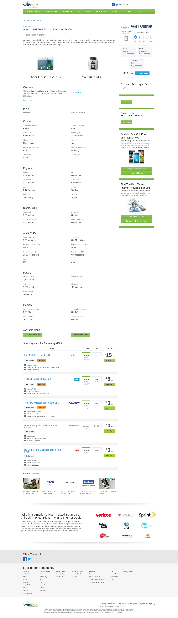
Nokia (42, 587)
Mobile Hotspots (61, 574)
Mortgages (127, 11)
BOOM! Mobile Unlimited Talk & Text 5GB (42, 451)
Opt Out (151, 604)
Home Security (101, 11)
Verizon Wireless (28, 574)
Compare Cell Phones (31, 20)
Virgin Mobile (27, 585)
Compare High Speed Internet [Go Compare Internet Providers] (136, 221)
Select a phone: (126, 32)
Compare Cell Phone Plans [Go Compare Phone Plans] (136, 169)
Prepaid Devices (94, 577)
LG (41, 582)
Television (75, 577)
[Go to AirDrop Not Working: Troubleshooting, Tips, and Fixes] (31, 483)
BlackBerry (43, 577)
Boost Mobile (27, 593)
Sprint (25, 579)
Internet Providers (78, 574)
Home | (103, 604)
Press (126, 4)
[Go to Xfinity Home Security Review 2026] (69, 483)
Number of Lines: (143, 32)
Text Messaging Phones (97, 582)
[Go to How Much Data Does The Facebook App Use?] (88, 483)
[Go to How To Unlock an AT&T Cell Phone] (107, 483)
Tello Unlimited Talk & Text (37, 379)
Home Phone (67, 11)
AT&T (25, 577)
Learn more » (28, 100)
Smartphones (93, 574)
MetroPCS (26, 590)
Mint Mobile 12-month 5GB (37, 355)
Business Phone (51, 11)
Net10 (25, 587)
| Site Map (145, 604)
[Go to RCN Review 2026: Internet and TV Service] (50, 483)
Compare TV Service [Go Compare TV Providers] (136, 217)
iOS (112, 579)
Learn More (126, 102)
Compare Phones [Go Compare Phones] (136, 173)
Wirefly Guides (128, 572)
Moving (139, 11)
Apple (42, 574)
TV (78, 11)
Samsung (43, 590)
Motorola (43, 585)
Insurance (114, 11)
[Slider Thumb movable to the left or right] (125, 54)
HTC (41, 579)
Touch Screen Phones (96, 579)
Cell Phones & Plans (33, 11)
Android (113, 574)
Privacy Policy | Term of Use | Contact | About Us (123, 604)
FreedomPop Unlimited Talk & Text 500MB (41, 426)
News (121, 4)
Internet (87, 11)
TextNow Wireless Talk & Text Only (41, 403)
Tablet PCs (59, 577)
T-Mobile (26, 582)
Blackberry (114, 577)
